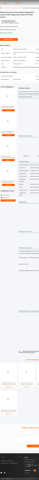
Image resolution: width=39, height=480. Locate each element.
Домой (2, 7)
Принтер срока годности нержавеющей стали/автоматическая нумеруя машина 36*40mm (8, 157)
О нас (24, 3)
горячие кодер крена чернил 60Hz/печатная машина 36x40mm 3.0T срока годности (7, 108)
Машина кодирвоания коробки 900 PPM (27, 352)
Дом (12, 3)
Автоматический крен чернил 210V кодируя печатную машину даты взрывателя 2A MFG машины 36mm (8, 132)
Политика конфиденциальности (7, 478)
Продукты (18, 3)
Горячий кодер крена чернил (15, 7)
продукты (7, 7)
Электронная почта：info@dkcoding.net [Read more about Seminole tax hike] (9, 463)
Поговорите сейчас (9, 39)
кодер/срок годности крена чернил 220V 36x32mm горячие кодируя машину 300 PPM (8, 411)
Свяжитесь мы (32, 3)
